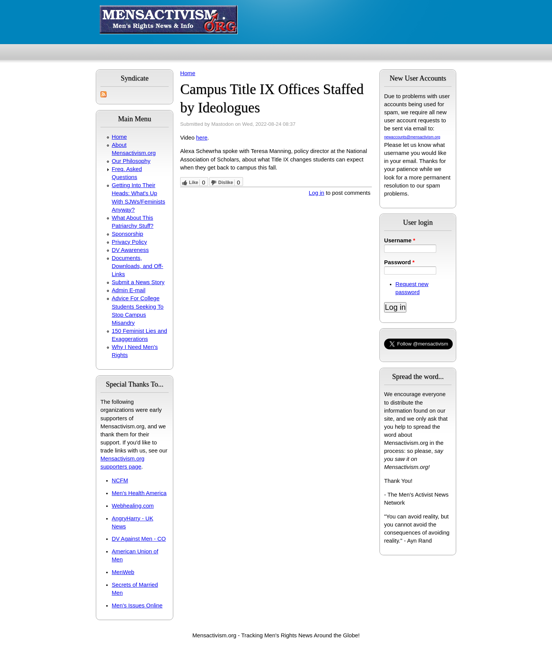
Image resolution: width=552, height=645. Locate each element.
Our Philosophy (131, 161)
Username (399, 240)
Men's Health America (139, 493)
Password (399, 262)
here (202, 138)
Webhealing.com (133, 506)
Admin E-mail (129, 290)
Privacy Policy (129, 242)
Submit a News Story (138, 282)
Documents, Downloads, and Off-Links (137, 266)
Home (119, 137)
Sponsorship (127, 234)
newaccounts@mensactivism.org (412, 137)
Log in (316, 193)
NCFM (120, 480)
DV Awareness (130, 250)
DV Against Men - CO (139, 539)
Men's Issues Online (137, 605)
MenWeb (123, 572)
